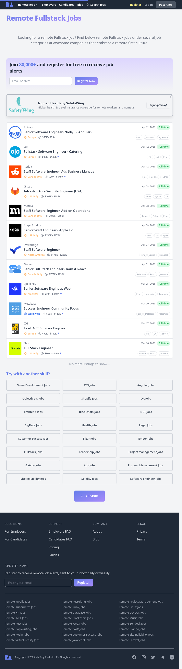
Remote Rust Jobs (16, 623)
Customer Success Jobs (33, 438)
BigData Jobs (33, 425)
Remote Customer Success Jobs (82, 634)
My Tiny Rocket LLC (46, 657)
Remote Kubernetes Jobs (21, 607)
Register (135, 4)
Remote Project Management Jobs (141, 601)
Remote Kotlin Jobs (17, 634)
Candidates (66, 4)
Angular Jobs (145, 385)
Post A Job (166, 4)
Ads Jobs (89, 465)
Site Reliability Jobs (33, 479)
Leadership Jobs (89, 452)
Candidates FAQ (60, 539)
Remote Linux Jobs (131, 607)
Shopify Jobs (89, 398)
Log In (148, 4)
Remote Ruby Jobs (73, 607)
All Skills (89, 496)
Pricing (54, 547)
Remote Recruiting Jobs (77, 601)
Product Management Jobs (146, 465)
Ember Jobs (145, 438)
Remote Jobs (28, 4)
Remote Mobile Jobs (17, 601)
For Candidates (16, 539)
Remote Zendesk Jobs (133, 623)
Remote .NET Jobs (16, 618)
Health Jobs (89, 425)
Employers (49, 4)
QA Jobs (146, 398)
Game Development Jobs (33, 385)
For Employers (15, 531)
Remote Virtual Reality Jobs (22, 640)
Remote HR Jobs (15, 612)
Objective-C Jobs (33, 398)
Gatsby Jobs (33, 465)
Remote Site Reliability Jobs (136, 634)
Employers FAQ (60, 531)
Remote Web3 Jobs (74, 623)
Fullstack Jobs (33, 452)
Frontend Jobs (33, 412)
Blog (80, 4)
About (97, 531)
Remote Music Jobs (131, 618)
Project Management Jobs (145, 452)
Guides (54, 555)
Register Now (86, 81)
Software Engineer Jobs (145, 479)
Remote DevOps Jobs (132, 612)
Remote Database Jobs (76, 612)
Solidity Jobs (89, 479)
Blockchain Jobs (89, 412)
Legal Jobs (145, 425)
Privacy (142, 531)
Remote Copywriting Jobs (21, 629)
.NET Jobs (146, 412)
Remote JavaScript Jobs (76, 640)
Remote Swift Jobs (73, 629)
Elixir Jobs (89, 438)
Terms (141, 539)
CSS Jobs (89, 385)
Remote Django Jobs (132, 629)
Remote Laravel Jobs (132, 640)
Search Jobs (96, 4)
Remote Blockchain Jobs (77, 618)
